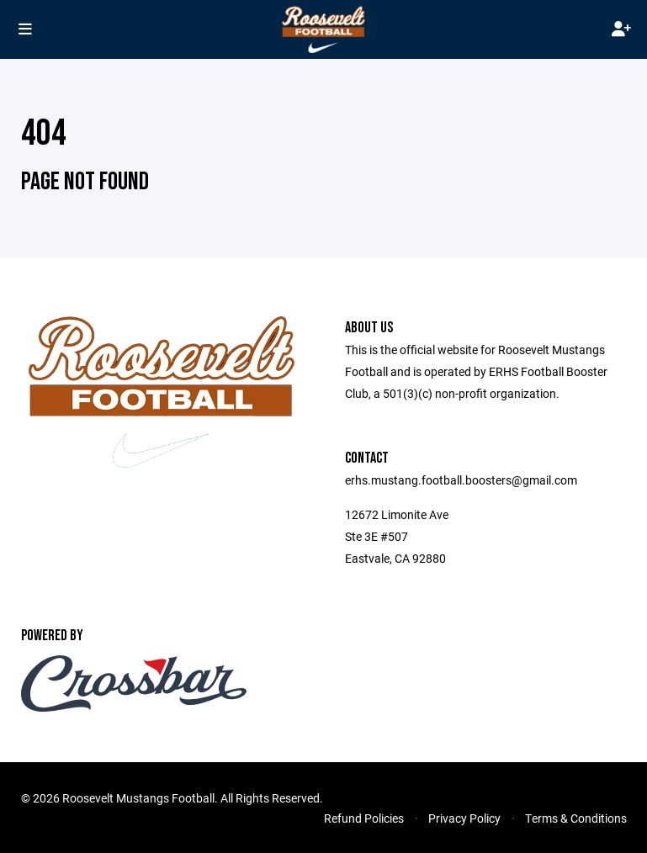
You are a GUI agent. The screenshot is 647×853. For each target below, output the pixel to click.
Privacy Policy (464, 818)
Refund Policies (364, 818)
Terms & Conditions (576, 818)
